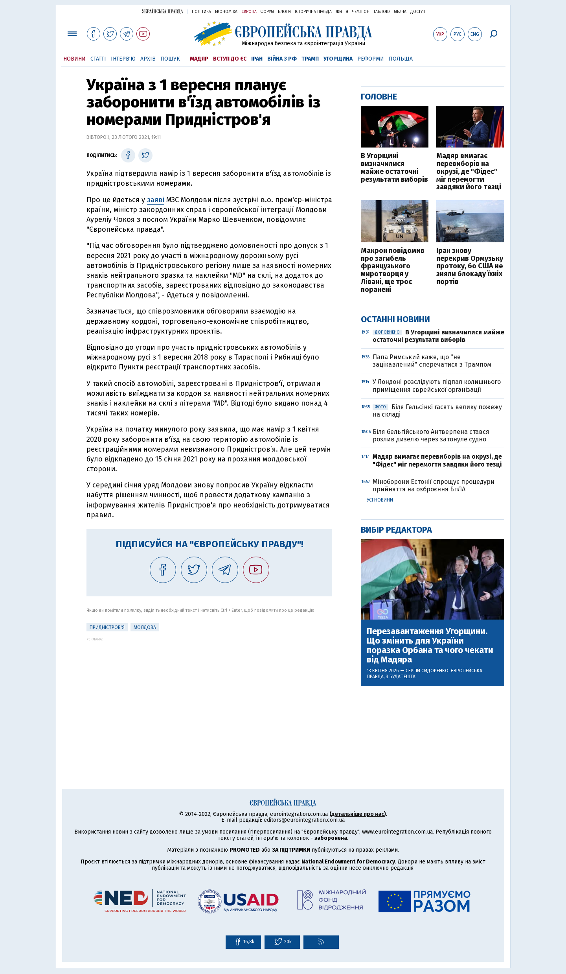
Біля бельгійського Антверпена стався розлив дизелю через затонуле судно (431, 435)
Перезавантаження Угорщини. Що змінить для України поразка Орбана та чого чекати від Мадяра (430, 646)
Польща (401, 58)
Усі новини (380, 500)
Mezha (400, 11)
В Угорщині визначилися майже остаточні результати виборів (394, 167)
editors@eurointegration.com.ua (304, 820)
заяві (155, 200)
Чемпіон (360, 11)
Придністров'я (107, 627)
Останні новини (395, 319)
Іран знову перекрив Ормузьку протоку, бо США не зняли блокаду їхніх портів (469, 266)
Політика (201, 11)
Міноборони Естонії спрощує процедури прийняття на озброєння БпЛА (433, 485)
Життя (342, 11)
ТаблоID (381, 11)
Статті (98, 58)
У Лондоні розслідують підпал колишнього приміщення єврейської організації (437, 385)
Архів (148, 58)
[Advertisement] (209, 696)
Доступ (417, 11)
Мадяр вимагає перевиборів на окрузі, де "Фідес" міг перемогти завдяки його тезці (468, 171)
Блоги (284, 11)
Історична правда (313, 11)
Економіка (226, 11)
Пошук (170, 58)
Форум (267, 11)
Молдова (145, 627)
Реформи (370, 58)
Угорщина (338, 58)
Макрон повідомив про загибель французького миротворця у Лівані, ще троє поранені (392, 270)
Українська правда (162, 11)
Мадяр (199, 58)
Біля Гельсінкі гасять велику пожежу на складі (437, 410)
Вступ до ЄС (229, 58)
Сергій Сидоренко (427, 670)
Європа (249, 11)
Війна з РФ (282, 58)
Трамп (310, 58)
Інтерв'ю (123, 58)
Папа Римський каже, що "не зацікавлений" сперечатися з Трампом (432, 360)
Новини (74, 58)
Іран (257, 58)
